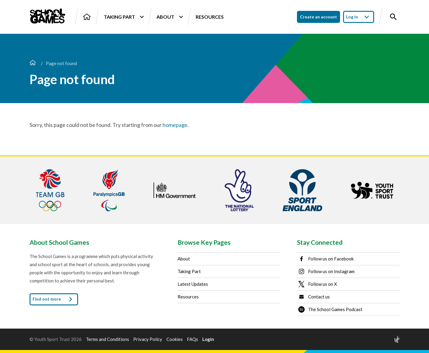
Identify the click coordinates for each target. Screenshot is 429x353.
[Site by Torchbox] (385, 339)
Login (208, 339)
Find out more (54, 299)
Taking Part (124, 17)
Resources (210, 17)
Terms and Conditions (107, 339)
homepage (175, 124)
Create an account (318, 16)
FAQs (192, 339)
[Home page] (33, 63)
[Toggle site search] (393, 17)
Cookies (174, 339)
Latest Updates (193, 284)
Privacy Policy (147, 339)
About (169, 17)
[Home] (87, 16)
